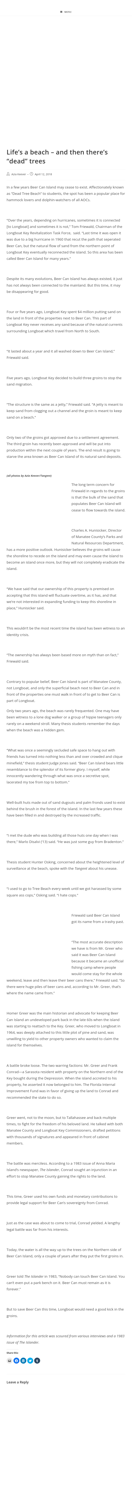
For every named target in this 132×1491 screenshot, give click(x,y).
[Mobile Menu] (66, 12)
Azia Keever (18, 174)
